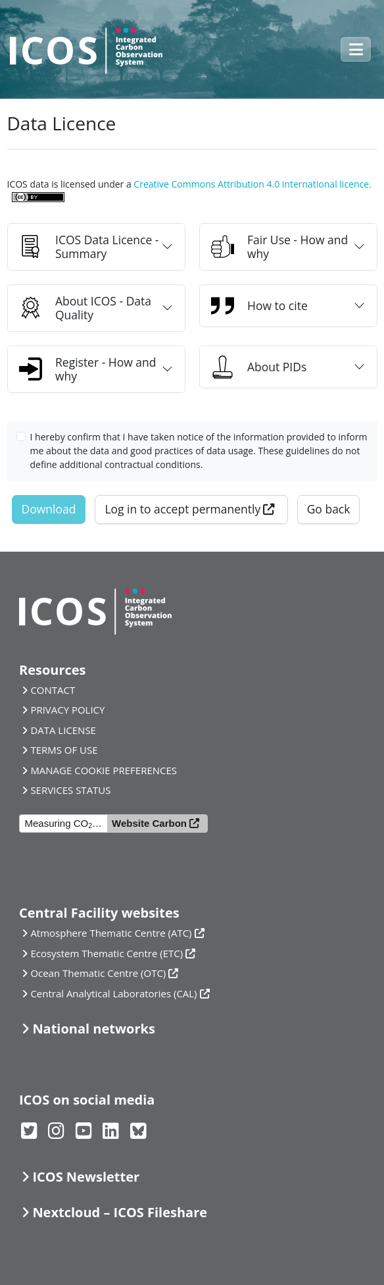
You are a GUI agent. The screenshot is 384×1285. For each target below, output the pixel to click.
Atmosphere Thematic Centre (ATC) (110, 932)
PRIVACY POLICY (67, 709)
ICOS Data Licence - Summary (88, 246)
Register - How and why (87, 369)
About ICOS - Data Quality (85, 308)
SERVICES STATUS (70, 790)
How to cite (259, 305)
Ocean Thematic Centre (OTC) (98, 973)
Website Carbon (149, 823)
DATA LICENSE (63, 730)
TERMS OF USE (63, 749)
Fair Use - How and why (279, 246)
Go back (328, 509)
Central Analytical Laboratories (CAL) (113, 993)
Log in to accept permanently (182, 509)
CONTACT (52, 689)
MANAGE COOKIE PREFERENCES (103, 770)
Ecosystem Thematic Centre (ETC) (106, 953)
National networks (93, 1028)
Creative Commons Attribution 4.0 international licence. (252, 184)
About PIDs (258, 367)
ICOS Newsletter (85, 1177)
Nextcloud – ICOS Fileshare (119, 1212)
